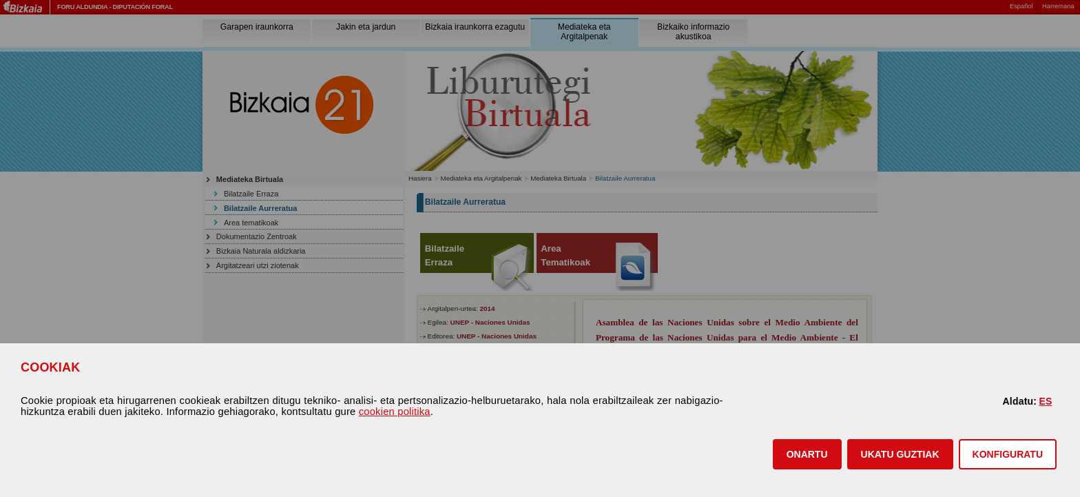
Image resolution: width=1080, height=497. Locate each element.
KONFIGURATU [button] (1008, 454)
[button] (807, 454)
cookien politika (394, 411)
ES (1045, 401)
